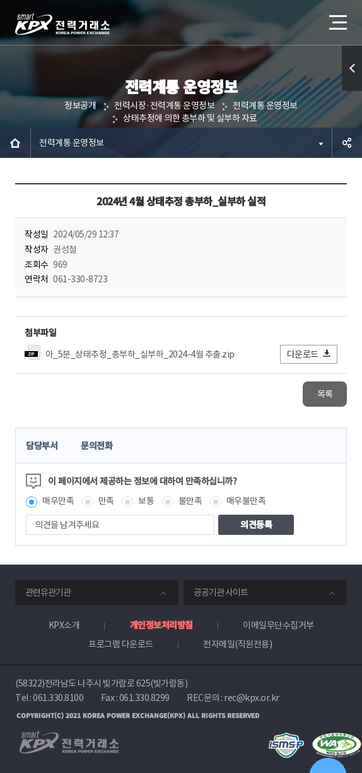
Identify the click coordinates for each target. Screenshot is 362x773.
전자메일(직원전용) (237, 644)
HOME (15, 143)
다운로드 (309, 354)
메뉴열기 (337, 17)
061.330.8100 (58, 698)
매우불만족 (246, 500)
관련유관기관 (48, 592)
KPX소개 (64, 625)
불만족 (190, 500)
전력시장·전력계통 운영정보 (164, 105)
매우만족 (58, 500)
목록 (325, 394)
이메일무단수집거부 (278, 625)
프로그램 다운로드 (120, 644)
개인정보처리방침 (161, 624)
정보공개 (80, 105)
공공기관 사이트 (221, 592)
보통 (146, 500)
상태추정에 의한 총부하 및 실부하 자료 (190, 118)
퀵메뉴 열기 (352, 90)
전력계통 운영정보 (265, 105)
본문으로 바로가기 (0, 0)
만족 (106, 500)
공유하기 (347, 143)
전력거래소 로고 (62, 24)
